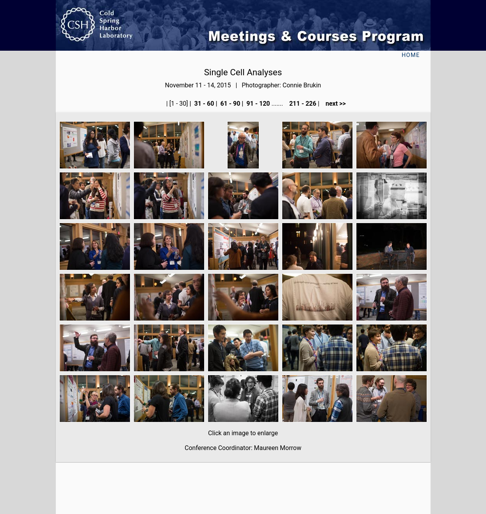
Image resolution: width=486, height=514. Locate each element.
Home (411, 55)
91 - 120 (257, 103)
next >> (333, 103)
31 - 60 (203, 103)
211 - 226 (302, 103)
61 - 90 (229, 103)
